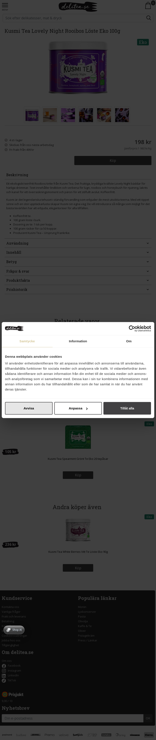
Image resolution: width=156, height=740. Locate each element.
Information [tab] (78, 341)
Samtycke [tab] (27, 341)
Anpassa (78, 408)
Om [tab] (128, 341)
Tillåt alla (127, 408)
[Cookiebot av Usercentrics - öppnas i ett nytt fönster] (132, 328)
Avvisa (29, 408)
